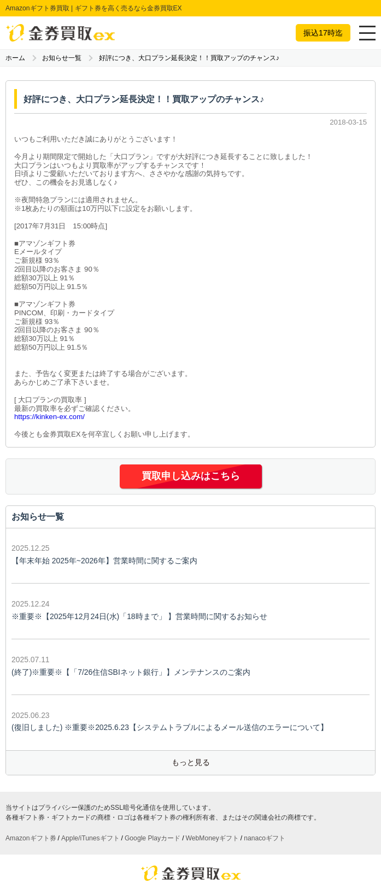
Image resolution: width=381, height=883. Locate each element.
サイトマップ (190, 853)
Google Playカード (152, 767)
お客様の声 (113, 839)
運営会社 (184, 839)
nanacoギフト (264, 767)
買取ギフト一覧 (123, 827)
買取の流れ (171, 827)
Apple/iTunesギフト (90, 767)
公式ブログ (260, 827)
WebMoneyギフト (212, 767)
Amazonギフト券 (30, 767)
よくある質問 (215, 827)
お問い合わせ (225, 839)
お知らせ (150, 839)
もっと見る (191, 691)
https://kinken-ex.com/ (49, 417)
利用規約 (266, 839)
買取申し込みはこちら (191, 476)
